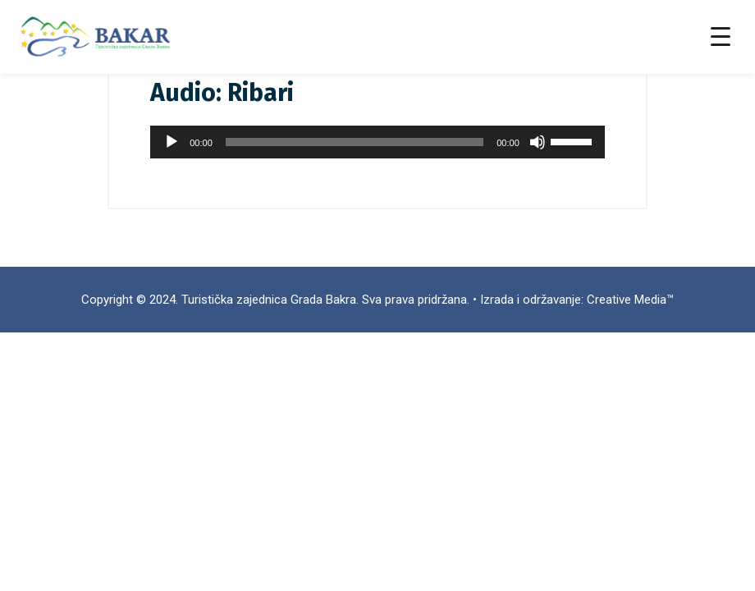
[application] (377, 142)
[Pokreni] (171, 142)
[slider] (354, 142)
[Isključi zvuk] (537, 142)
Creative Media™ (630, 299)
